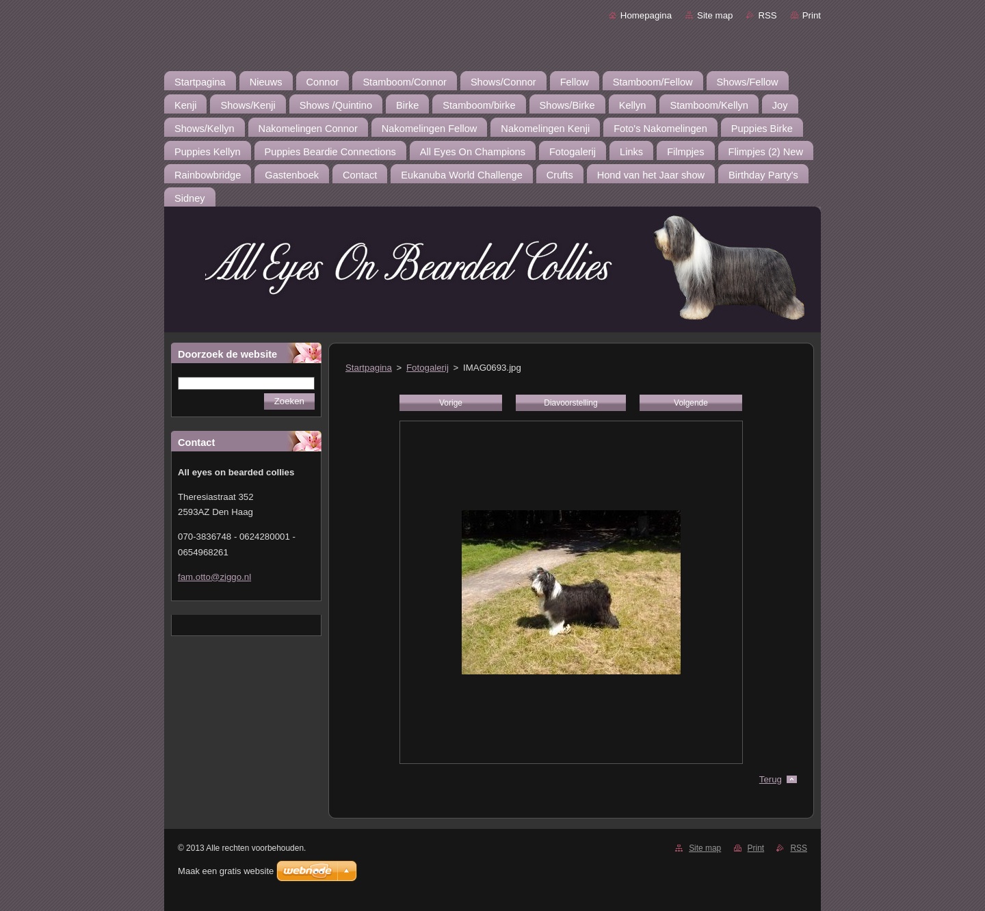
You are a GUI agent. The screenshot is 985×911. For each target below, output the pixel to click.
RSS (767, 15)
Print (811, 15)
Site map (715, 15)
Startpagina (368, 367)
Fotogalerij (427, 367)
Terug (770, 779)
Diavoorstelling (570, 403)
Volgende (691, 403)
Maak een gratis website (226, 871)
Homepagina (646, 15)
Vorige (450, 403)
